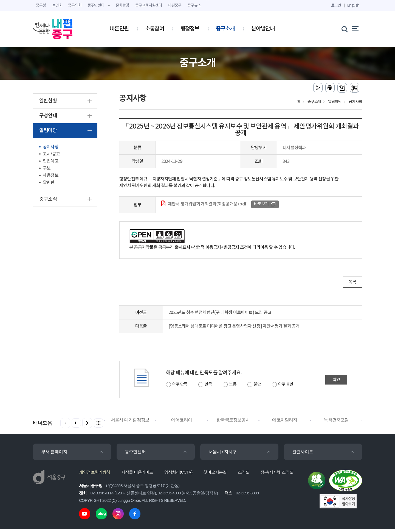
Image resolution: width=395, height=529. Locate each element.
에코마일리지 (284, 419)
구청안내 (48, 116)
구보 (46, 168)
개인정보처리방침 (94, 472)
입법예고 (50, 161)
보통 (232, 384)
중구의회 (74, 5)
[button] (87, 423)
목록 (352, 282)
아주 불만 (285, 384)
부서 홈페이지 (54, 451)
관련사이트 (302, 451)
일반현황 (48, 101)
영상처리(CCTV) (178, 472)
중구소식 (48, 199)
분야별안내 (263, 29)
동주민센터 (135, 451)
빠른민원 (119, 29)
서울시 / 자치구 (222, 451)
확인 (336, 379)
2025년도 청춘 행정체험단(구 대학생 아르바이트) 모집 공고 (219, 312)
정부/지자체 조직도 (276, 472)
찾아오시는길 (215, 472)
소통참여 (154, 29)
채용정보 (50, 175)
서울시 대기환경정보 (130, 419)
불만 (257, 384)
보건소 (57, 5)
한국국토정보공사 (233, 419)
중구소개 (225, 29)
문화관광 (122, 5)
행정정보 (189, 29)
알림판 (49, 182)
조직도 (244, 472)
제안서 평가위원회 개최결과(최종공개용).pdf (207, 204)
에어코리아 (181, 419)
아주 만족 (179, 384)
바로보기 (261, 204)
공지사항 (50, 146)
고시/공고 (51, 154)
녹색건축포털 (336, 419)
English (353, 5)
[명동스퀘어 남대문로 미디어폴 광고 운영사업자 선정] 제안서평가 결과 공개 (234, 326)
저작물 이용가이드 (137, 472)
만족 (208, 384)
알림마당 (48, 130)
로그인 (336, 5)
